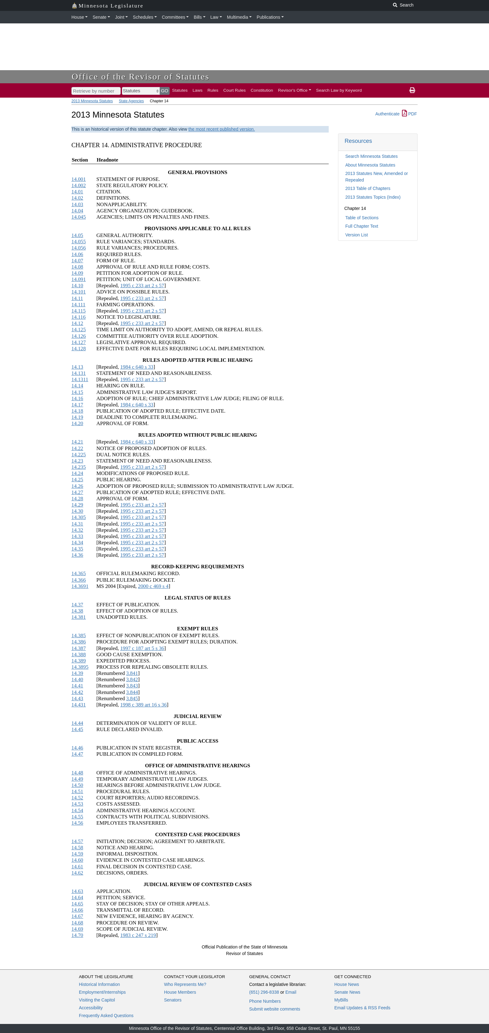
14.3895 (80, 667)
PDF (409, 113)
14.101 (78, 292)
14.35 (77, 549)
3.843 (132, 686)
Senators (173, 999)
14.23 (77, 461)
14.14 (77, 386)
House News (346, 984)
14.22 (77, 448)
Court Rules (234, 90)
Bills (198, 17)
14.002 (78, 185)
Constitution (262, 90)
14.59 (77, 854)
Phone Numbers (265, 1001)
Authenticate (387, 113)
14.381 (78, 617)
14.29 (77, 505)
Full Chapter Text (361, 226)
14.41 (77, 686)
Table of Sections (362, 217)
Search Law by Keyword (339, 90)
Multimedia (237, 17)
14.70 (77, 935)
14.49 (77, 779)
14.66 (77, 910)
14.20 (77, 423)
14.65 (77, 904)
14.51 (77, 791)
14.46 (77, 748)
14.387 (78, 648)
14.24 (77, 473)
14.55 (77, 817)
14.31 (77, 524)
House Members (180, 992)
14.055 (78, 242)
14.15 (77, 392)
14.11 (77, 298)
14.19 (77, 417)
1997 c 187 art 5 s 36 (142, 648)
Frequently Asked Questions (106, 1015)
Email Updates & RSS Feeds (362, 1007)
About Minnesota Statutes (370, 164)
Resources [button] (358, 141)
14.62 (77, 873)
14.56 (77, 823)
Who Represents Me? (185, 984)
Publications (268, 17)
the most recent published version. (221, 129)
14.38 (77, 611)
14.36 (77, 555)
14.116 (78, 317)
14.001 (78, 179)
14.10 (77, 286)
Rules (212, 90)
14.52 (77, 798)
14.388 (78, 654)
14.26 (77, 486)
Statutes (180, 90)
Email (290, 992)
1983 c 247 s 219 (138, 935)
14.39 (77, 673)
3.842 (132, 679)
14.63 (77, 891)
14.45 (77, 729)
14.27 (77, 492)
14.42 (77, 692)
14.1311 (79, 379)
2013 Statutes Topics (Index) (372, 197)
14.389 (78, 661)
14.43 (77, 698)
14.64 (77, 897)
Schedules (143, 17)
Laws (198, 90)
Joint (119, 17)
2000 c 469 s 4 (153, 586)
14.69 (77, 929)
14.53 (77, 804)
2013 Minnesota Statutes (92, 101)
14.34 (77, 543)
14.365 (78, 573)
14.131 (78, 373)
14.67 (77, 916)
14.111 (78, 305)
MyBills (341, 999)
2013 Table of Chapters (367, 188)
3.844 (132, 692)
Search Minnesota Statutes (371, 156)
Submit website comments (274, 1008)
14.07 (77, 261)
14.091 (78, 279)
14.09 (77, 273)
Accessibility (91, 1007)
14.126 (78, 336)
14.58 (77, 848)
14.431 (78, 705)
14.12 (77, 323)
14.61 (77, 867)
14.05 (77, 235)
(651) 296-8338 (264, 992)
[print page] (412, 90)
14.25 (77, 480)
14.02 (77, 198)
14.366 (78, 580)
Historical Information (99, 984)
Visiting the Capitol (97, 999)
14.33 (77, 536)
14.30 (77, 511)
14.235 (78, 467)
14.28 (77, 499)
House (77, 17)
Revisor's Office (293, 90)
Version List (356, 234)
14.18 (77, 411)
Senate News (347, 992)
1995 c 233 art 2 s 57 (142, 286)
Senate (99, 17)
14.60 (77, 860)
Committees (173, 17)
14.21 (77, 442)
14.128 (78, 349)
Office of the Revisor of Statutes (141, 76)
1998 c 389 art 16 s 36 (143, 705)
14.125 (78, 329)
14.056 (78, 248)
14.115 (78, 311)
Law (215, 17)
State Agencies (131, 101)
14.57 (77, 841)
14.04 (77, 211)
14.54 (77, 810)
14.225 (78, 455)
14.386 (78, 642)
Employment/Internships (102, 992)
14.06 (77, 254)
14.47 (77, 754)
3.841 (132, 673)
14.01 (77, 192)
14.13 (77, 367)
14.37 (77, 605)
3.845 (132, 698)
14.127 (78, 342)
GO (164, 90)
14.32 (77, 530)
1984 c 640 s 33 (136, 367)
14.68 (77, 923)
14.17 (77, 405)
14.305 (78, 517)
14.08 (77, 267)
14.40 (77, 679)
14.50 (77, 785)
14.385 (78, 635)
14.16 (77, 398)
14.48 (77, 773)
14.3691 (80, 586)
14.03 (77, 204)
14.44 (77, 723)
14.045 (78, 217)
